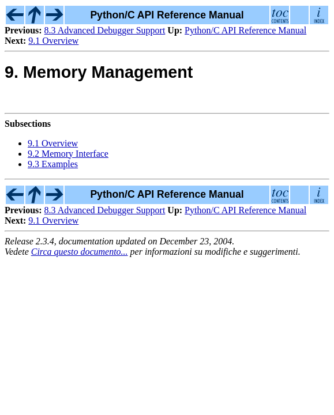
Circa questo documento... (79, 251)
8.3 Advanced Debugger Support (105, 30)
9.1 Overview (53, 41)
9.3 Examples (53, 164)
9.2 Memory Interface (68, 154)
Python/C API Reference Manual (245, 30)
